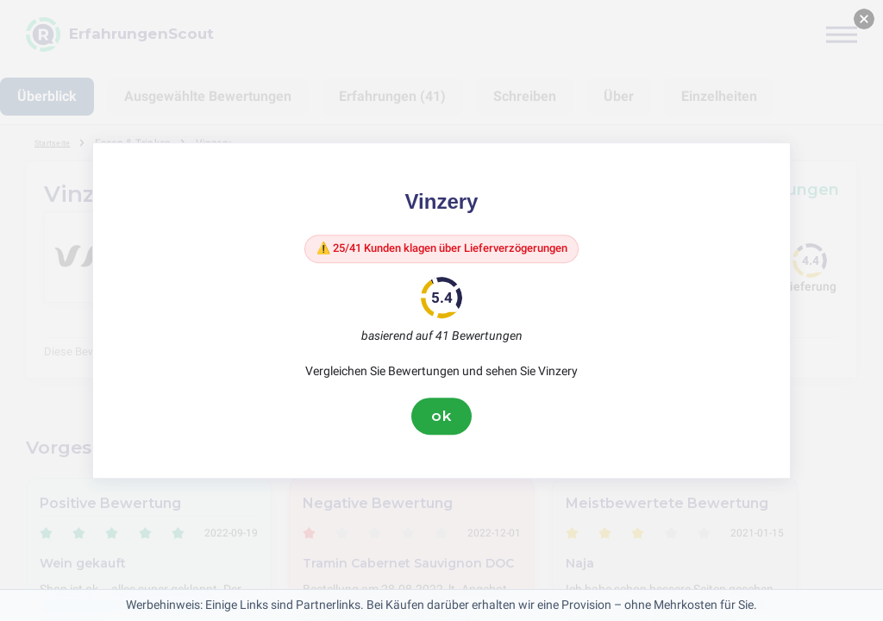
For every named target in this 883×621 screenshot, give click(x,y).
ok (441, 420)
